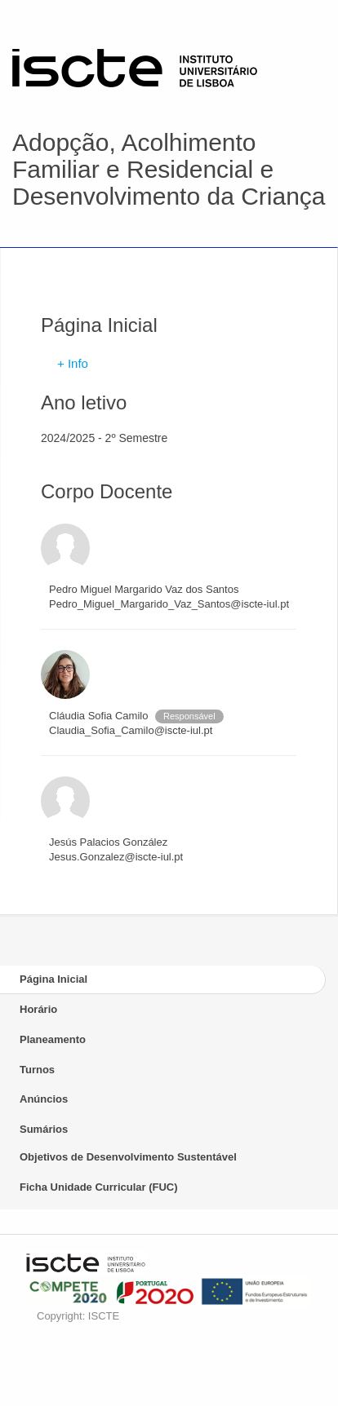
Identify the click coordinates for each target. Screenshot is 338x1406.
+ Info (72, 363)
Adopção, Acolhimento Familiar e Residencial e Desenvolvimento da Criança (169, 169)
